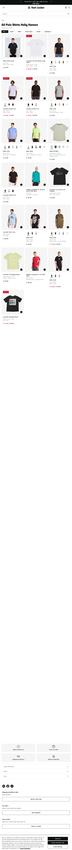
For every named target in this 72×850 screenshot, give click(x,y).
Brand (12, 31)
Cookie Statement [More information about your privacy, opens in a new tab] (25, 848)
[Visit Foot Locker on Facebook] (7, 786)
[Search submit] (68, 14)
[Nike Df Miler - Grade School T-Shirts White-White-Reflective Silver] (63, 147)
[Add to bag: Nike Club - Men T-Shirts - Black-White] (68, 56)
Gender (39, 31)
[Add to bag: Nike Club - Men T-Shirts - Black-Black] (45, 227)
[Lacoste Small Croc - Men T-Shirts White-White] (36, 104)
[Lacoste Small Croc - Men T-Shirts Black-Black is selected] (28, 104)
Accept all (58, 838)
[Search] (36, 14)
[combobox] (36, 14)
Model (20, 31)
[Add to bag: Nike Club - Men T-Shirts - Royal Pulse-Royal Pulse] (21, 141)
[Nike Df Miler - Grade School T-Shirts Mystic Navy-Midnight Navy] (55, 147)
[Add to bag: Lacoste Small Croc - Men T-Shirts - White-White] (21, 98)
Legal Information (36, 766)
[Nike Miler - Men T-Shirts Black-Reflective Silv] (32, 147)
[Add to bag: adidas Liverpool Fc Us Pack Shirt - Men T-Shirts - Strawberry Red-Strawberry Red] (45, 270)
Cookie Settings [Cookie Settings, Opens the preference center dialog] (57, 846)
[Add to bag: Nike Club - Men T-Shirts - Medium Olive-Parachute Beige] (68, 227)
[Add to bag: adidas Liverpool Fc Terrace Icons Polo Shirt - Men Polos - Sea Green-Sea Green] (45, 185)
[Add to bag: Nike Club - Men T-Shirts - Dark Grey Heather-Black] (68, 98)
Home (2, 20)
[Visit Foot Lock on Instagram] (3, 786)
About (36, 771)
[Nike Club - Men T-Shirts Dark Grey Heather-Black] (59, 62)
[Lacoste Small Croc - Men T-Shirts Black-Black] (9, 104)
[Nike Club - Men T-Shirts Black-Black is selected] (28, 233)
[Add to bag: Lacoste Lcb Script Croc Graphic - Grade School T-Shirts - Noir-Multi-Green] (68, 185)
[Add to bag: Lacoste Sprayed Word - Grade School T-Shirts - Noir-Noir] (21, 312)
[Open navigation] (3, 7)
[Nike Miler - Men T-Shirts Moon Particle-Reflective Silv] (36, 147)
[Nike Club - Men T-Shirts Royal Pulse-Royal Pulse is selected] (5, 147)
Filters (5, 31)
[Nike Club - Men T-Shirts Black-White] (55, 104)
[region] (36, 2)
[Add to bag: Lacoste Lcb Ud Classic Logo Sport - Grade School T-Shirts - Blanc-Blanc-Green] (45, 56)
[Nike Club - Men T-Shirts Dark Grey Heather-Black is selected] (51, 104)
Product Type (29, 31)
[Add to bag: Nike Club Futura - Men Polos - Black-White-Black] (21, 56)
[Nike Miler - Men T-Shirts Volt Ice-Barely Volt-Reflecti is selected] (28, 147)
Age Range (48, 31)
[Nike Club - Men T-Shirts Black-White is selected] (51, 62)
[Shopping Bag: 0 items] (69, 7)
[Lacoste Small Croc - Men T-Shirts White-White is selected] (5, 104)
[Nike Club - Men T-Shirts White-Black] (55, 62)
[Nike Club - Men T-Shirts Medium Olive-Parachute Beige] (63, 62)
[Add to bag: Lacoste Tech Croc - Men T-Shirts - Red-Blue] (21, 227)
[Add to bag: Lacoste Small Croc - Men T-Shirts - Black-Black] (45, 98)
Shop (36, 776)
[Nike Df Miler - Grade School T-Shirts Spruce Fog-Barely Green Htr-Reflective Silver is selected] (51, 147)
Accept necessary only (57, 842)
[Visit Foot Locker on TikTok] (12, 786)
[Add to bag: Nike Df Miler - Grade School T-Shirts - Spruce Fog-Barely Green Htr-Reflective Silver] (68, 141)
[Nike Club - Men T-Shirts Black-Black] (32, 233)
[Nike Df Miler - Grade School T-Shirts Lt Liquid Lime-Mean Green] (59, 147)
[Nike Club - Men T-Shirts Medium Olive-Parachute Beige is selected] (51, 233)
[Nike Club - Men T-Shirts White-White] (36, 233)
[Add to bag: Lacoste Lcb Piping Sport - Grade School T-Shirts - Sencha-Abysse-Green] (21, 270)
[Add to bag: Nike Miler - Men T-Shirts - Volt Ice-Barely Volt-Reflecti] (45, 141)
